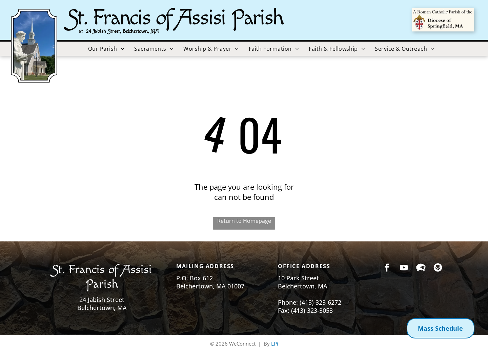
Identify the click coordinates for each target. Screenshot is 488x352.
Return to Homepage (244, 221)
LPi (274, 343)
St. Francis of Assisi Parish (175, 18)
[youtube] (404, 268)
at (81, 31)
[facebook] (387, 268)
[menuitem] (106, 48)
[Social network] (421, 268)
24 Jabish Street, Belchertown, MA (122, 31)
